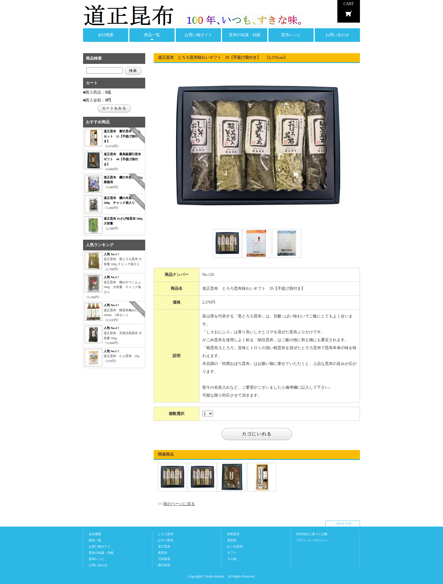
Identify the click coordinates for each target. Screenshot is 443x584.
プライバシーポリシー (311, 540)
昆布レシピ (291, 35)
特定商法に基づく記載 (311, 534)
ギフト (231, 552)
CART (349, 4)
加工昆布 (164, 546)
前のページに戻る (179, 504)
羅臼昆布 (164, 565)
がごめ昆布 (235, 546)
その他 (231, 559)
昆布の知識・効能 (244, 35)
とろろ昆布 (165, 534)
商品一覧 (152, 35)
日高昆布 (164, 559)
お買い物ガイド (198, 35)
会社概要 (106, 35)
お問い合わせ (337, 35)
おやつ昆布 (165, 540)
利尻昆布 (233, 534)
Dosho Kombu (214, 576)
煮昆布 (231, 540)
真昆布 (162, 552)
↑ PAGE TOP (343, 523)
